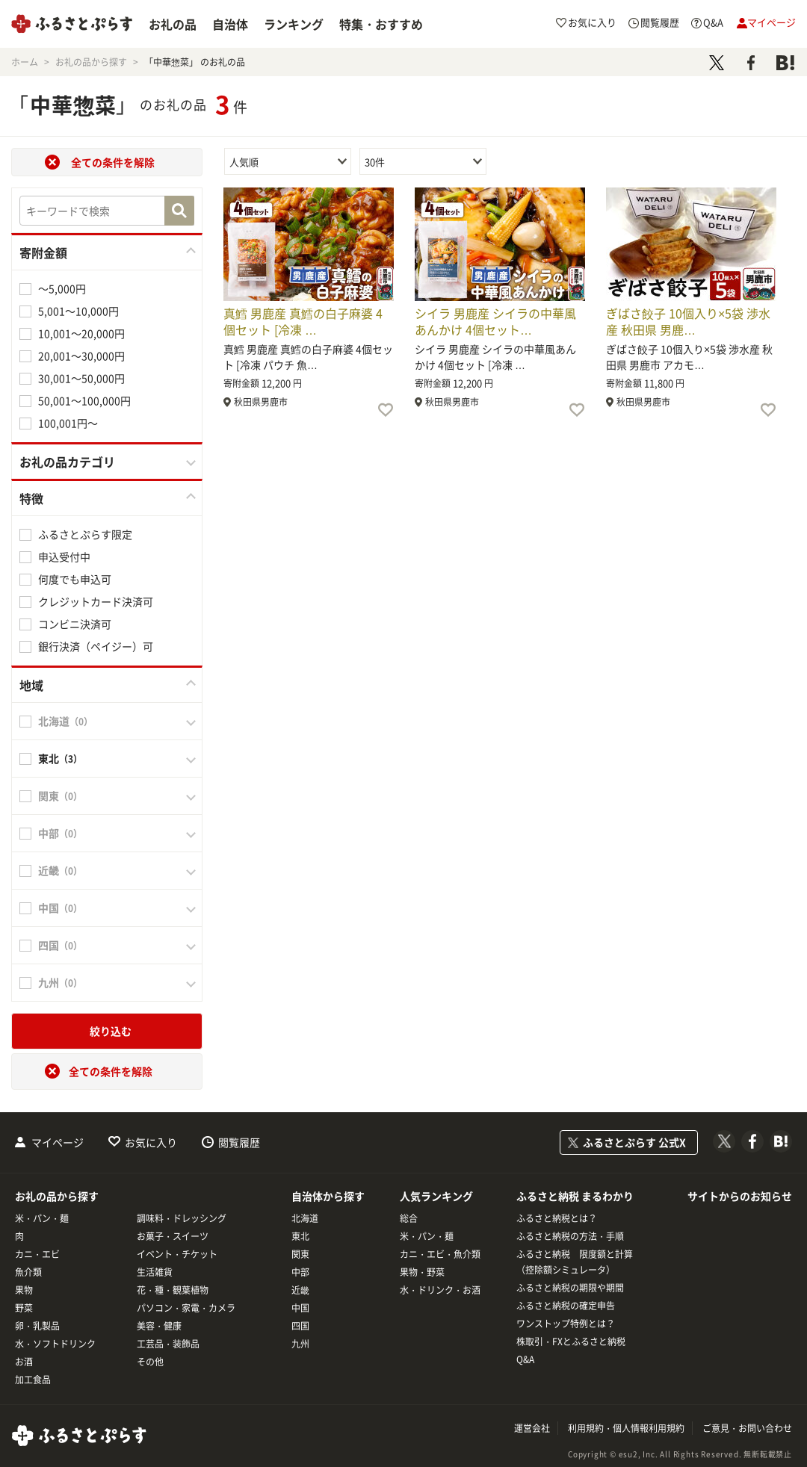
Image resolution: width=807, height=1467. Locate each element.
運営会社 (532, 1428)
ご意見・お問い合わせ (747, 1428)
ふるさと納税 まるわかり (575, 1195)
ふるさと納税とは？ (556, 1218)
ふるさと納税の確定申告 (565, 1305)
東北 (300, 1236)
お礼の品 (173, 24)
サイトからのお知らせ (739, 1195)
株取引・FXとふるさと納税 (570, 1341)
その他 (150, 1361)
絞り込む (111, 1030)
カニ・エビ (37, 1254)
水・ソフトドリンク (55, 1343)
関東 (300, 1254)
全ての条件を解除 (113, 162)
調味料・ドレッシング (181, 1218)
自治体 (230, 24)
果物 (24, 1290)
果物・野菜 (422, 1272)
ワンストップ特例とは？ (565, 1323)
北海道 (304, 1218)
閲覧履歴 (239, 1142)
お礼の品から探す (57, 1195)
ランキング (294, 24)
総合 (409, 1218)
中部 (300, 1272)
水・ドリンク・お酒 (440, 1290)
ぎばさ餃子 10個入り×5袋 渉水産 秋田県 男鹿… (688, 321)
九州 (300, 1343)
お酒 (24, 1361)
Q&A (525, 1359)
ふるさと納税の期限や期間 (570, 1287)
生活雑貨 (155, 1272)
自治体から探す (328, 1195)
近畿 (300, 1290)
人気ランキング (436, 1195)
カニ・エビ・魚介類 (440, 1254)
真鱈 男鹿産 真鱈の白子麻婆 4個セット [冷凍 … (303, 321)
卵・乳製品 (37, 1326)
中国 (300, 1308)
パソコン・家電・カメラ (186, 1308)
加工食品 (33, 1379)
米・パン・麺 (42, 1218)
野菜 (24, 1308)
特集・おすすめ (381, 24)
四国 (300, 1326)
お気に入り (151, 1142)
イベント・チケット (177, 1254)
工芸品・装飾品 (168, 1343)
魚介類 (28, 1272)
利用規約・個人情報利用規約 (626, 1428)
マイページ (57, 1142)
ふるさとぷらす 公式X (634, 1142)
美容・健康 (159, 1326)
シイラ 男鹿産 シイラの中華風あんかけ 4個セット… (495, 321)
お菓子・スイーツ (172, 1236)
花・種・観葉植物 (172, 1290)
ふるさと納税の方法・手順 (570, 1236)
